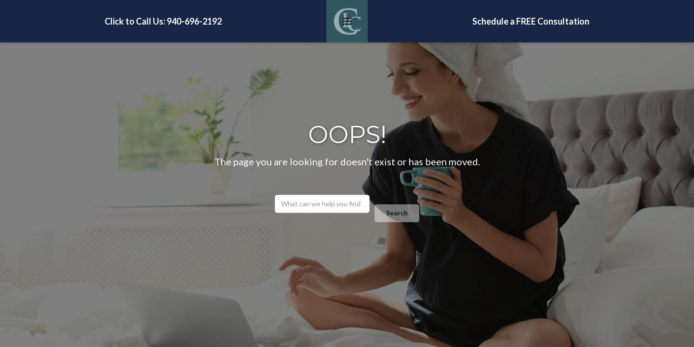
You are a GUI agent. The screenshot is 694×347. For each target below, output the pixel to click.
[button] (347, 21)
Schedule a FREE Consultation (530, 21)
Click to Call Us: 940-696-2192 (163, 21)
